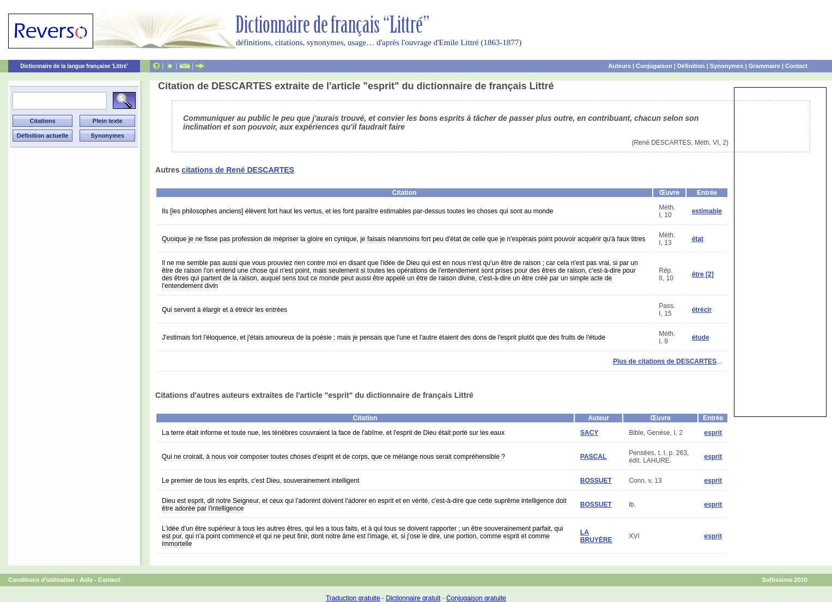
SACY (589, 433)
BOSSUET (596, 480)
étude (700, 337)
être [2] (703, 274)
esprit (713, 433)
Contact (796, 66)
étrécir (702, 310)
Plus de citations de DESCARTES (664, 361)
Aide (86, 579)
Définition (691, 66)
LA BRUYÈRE (596, 536)
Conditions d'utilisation (41, 579)
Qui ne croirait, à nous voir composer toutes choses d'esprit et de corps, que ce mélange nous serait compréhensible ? (333, 456)
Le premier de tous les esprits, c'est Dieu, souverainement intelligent (260, 480)
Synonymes (727, 66)
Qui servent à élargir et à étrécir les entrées (224, 310)
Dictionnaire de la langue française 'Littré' (74, 66)
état (697, 239)
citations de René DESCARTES (237, 169)
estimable (707, 211)
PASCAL (593, 456)
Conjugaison (654, 66)
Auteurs (619, 66)
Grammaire (764, 66)
